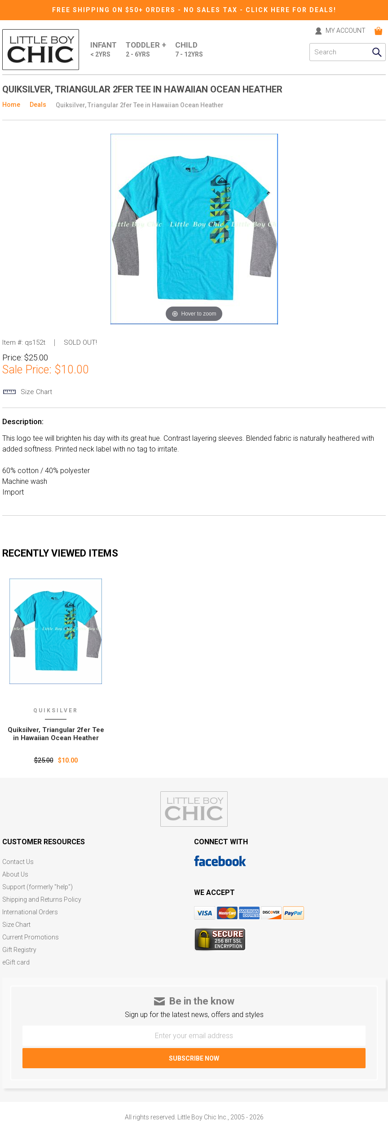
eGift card (16, 962)
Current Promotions (30, 937)
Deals (38, 104)
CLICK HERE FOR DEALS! (291, 9)
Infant (103, 49)
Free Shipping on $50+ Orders (115, 9)
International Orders (30, 912)
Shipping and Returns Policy (41, 900)
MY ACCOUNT (346, 30)
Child (189, 49)
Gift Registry (19, 950)
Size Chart (16, 925)
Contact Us (18, 862)
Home (11, 104)
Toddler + (146, 49)
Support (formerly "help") (37, 887)
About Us (15, 874)
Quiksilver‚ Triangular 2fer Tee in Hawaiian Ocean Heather (56, 734)
